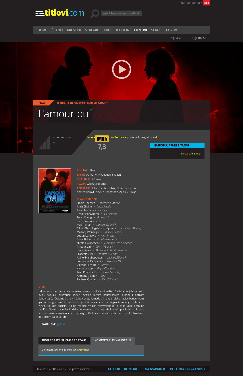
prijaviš (132, 137)
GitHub (114, 369)
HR (188, 3)
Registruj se (198, 38)
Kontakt (131, 369)
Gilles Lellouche (126, 188)
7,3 (102, 147)
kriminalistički (76, 103)
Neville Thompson (107, 192)
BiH (182, 3)
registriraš (148, 137)
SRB (206, 3)
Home (42, 30)
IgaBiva (61, 324)
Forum (172, 30)
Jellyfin (122, 30)
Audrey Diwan (127, 192)
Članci (57, 30)
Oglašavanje (154, 369)
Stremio (92, 30)
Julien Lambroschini (103, 188)
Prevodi (74, 30)
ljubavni (92, 103)
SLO (199, 3)
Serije (156, 30)
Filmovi (140, 30)
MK (194, 3)
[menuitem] (43, 30)
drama (61, 103)
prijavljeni (82, 349)
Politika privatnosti (188, 369)
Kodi (107, 30)
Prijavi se (176, 38)
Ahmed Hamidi (85, 192)
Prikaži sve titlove (190, 153)
